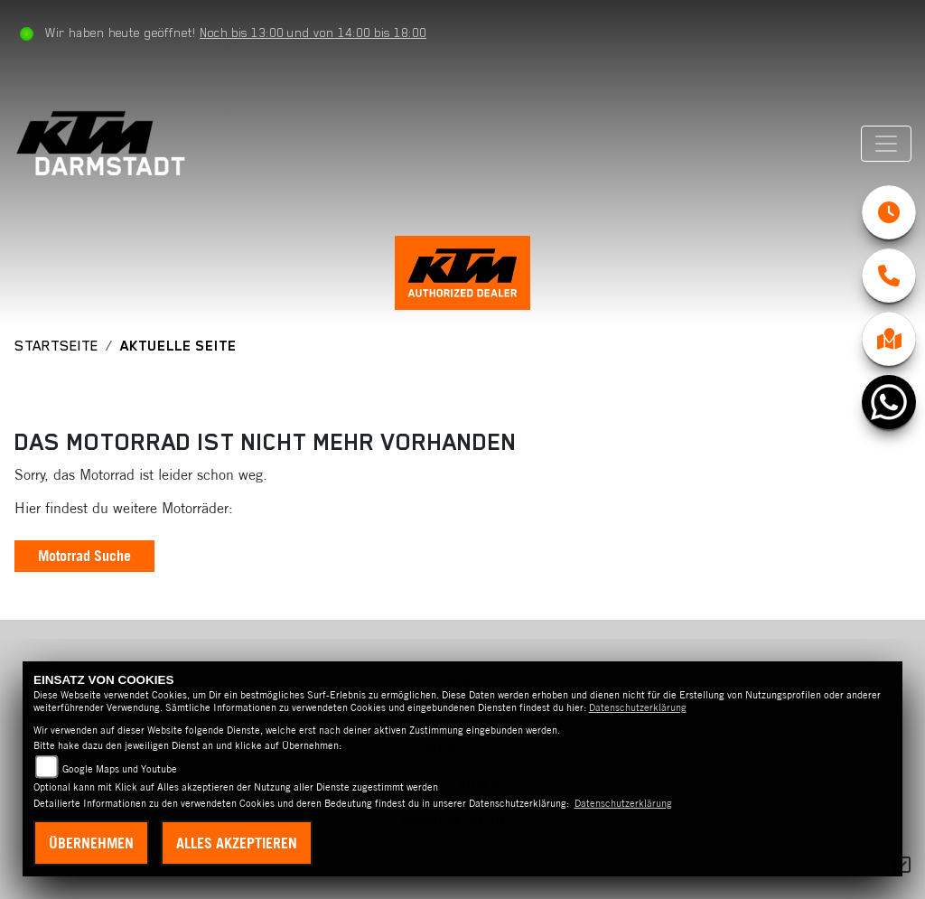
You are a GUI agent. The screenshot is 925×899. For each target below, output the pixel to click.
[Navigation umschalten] (886, 144)
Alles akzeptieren (236, 843)
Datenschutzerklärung (638, 707)
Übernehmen (91, 843)
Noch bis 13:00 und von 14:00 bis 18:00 (313, 32)
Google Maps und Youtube (119, 769)
